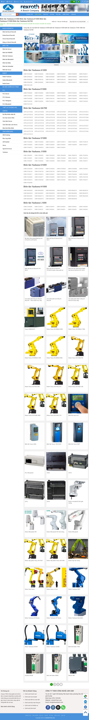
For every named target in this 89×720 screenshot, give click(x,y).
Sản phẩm (38, 14)
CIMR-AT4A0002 (28, 74)
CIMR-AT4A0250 (83, 79)
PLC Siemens (6, 97)
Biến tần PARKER (7, 52)
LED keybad (6, 142)
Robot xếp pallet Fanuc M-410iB (55, 560)
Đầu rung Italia (7, 138)
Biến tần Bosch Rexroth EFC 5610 (54, 239)
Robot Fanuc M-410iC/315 (54, 386)
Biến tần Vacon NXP (74, 444)
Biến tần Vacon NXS (30, 444)
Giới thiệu (61, 1)
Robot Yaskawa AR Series (32, 618)
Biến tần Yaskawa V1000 (35, 138)
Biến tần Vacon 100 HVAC (54, 444)
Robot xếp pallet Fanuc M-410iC (34, 560)
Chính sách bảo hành (30, 708)
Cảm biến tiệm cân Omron (10, 124)
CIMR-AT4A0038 (50, 76)
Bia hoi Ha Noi (14, 709)
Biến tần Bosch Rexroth (9, 32)
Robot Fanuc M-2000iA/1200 (33, 358)
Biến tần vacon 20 (73, 415)
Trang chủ (29, 14)
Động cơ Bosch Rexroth (9, 42)
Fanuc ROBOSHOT (30, 329)
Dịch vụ (45, 14)
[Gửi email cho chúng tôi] (87, 2)
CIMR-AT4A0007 (61, 74)
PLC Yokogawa (7, 100)
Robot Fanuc (6, 83)
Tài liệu (58, 14)
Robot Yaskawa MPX (74, 589)
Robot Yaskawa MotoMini (75, 618)
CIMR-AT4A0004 (39, 74)
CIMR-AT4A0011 (83, 74)
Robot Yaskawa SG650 (31, 646)
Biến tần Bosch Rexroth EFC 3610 (76, 239)
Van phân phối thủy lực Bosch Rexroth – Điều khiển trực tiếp (33, 299)
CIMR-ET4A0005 (50, 93)
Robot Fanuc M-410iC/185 (75, 386)
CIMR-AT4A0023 (28, 76)
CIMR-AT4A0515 (61, 82)
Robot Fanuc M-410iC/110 (54, 415)
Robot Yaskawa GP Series (54, 618)
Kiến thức (66, 14)
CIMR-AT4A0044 (61, 76)
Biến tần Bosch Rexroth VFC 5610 (33, 269)
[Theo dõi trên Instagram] (85, 2)
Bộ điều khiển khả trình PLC (11, 88)
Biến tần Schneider (8, 66)
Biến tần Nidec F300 (74, 646)
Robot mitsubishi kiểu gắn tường (75, 502)
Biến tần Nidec (7, 63)
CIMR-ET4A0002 (28, 93)
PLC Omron (6, 94)
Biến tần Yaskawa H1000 (35, 186)
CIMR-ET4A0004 (39, 93)
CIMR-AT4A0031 (39, 76)
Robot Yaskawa (7, 76)
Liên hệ (66, 1)
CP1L (26, 501)
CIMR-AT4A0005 (50, 74)
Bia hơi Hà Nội (5, 709)
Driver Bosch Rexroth (9, 39)
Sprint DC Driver (7, 149)
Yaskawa (5, 152)
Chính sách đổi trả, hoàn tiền (32, 699)
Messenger (85, 707)
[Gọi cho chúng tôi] (63, 707)
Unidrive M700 (29, 675)
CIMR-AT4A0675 (72, 82)
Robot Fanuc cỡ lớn (52, 589)
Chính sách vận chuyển (31, 697)
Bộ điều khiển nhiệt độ (9, 114)
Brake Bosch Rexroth (9, 35)
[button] (73, 1)
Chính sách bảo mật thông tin (32, 702)
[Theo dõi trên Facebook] (82, 2)
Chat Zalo (85, 702)
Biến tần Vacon (7, 70)
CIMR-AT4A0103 (39, 79)
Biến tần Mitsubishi (8, 59)
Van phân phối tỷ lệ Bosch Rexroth (54, 299)
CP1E (48, 501)
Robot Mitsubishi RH (31, 532)
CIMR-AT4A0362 (39, 82)
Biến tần (5, 45)
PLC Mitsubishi (7, 104)
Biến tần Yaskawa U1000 (35, 165)
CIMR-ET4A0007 (61, 93)
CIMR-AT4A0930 (83, 82)
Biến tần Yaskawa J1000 (35, 151)
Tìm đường (85, 697)
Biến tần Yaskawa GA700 (35, 108)
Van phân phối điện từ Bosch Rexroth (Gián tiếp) (76, 299)
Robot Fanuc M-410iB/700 (75, 358)
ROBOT (5, 73)
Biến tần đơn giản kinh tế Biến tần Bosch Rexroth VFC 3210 (76, 269)
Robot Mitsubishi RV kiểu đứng (55, 532)
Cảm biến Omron (7, 121)
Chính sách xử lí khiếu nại (31, 705)
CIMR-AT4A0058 (72, 76)
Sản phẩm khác (8, 131)
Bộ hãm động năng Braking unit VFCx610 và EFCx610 (33, 239)
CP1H (70, 473)
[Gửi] (17, 14)
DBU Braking (6, 135)
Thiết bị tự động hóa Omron (10, 109)
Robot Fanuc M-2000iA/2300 (55, 329)
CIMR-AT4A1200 (28, 85)
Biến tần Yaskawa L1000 (35, 203)
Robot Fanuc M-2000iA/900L (55, 358)
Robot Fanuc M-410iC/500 (32, 386)
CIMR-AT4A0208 (72, 79)
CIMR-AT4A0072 (83, 76)
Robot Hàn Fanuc (30, 589)
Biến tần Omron (7, 49)
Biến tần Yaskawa (8, 56)
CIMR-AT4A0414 (50, 82)
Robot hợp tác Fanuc (74, 560)
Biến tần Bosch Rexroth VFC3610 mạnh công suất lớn (55, 269)
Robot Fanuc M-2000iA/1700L (76, 329)
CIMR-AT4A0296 (28, 82)
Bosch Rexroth (8, 28)
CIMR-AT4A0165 (61, 79)
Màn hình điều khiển (8, 128)
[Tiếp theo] (61, 684)
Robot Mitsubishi (7, 80)
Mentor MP (71, 675)
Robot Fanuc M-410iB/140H (32, 415)
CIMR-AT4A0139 (50, 79)
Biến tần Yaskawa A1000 (35, 70)
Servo (4, 145)
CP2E (48, 473)
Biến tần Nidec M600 (52, 675)
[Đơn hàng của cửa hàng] (79, 21)
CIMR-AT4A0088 (28, 79)
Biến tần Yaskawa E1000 (35, 89)
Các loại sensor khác (8, 118)
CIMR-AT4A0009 (72, 74)
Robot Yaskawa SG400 (53, 646)
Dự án (52, 14)
